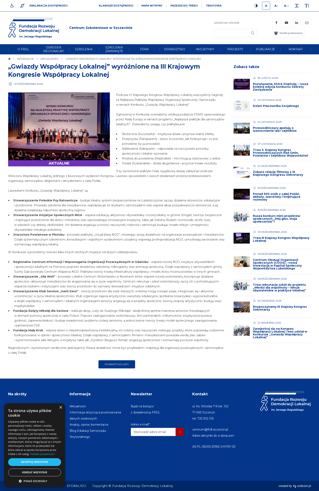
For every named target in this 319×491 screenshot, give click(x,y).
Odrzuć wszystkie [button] (34, 472)
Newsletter (141, 394)
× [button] (60, 407)
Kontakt (200, 394)
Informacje (80, 394)
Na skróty (17, 394)
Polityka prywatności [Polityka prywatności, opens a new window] (42, 454)
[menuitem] (23, 49)
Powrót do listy (117, 364)
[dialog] (34, 445)
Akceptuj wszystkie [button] (34, 462)
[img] (100, 27)
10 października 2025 (28, 83)
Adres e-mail (140, 424)
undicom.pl (302, 486)
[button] (34, 481)
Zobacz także (246, 67)
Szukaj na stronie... (227, 22)
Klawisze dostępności (116, 5)
